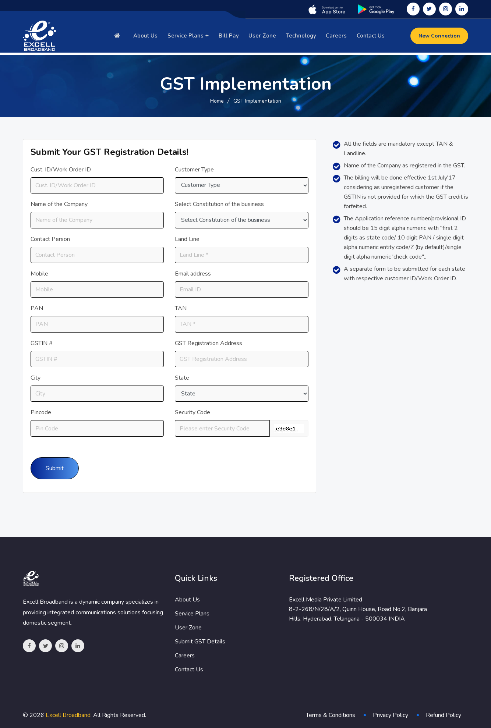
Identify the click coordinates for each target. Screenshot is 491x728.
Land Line (187, 239)
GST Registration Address (208, 343)
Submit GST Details (200, 642)
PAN (37, 308)
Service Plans (187, 37)
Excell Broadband (68, 715)
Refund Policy (443, 715)
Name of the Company (59, 204)
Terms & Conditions (330, 715)
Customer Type (194, 170)
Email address (193, 274)
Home (217, 100)
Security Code (192, 412)
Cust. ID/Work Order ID (61, 170)
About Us (148, 37)
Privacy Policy (390, 715)
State (182, 378)
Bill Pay (231, 37)
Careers (336, 37)
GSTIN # (42, 343)
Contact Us (371, 37)
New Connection (439, 37)
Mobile (39, 274)
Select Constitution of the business (219, 204)
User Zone (264, 37)
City (35, 378)
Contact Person (50, 239)
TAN (181, 308)
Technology (302, 37)
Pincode (41, 412)
